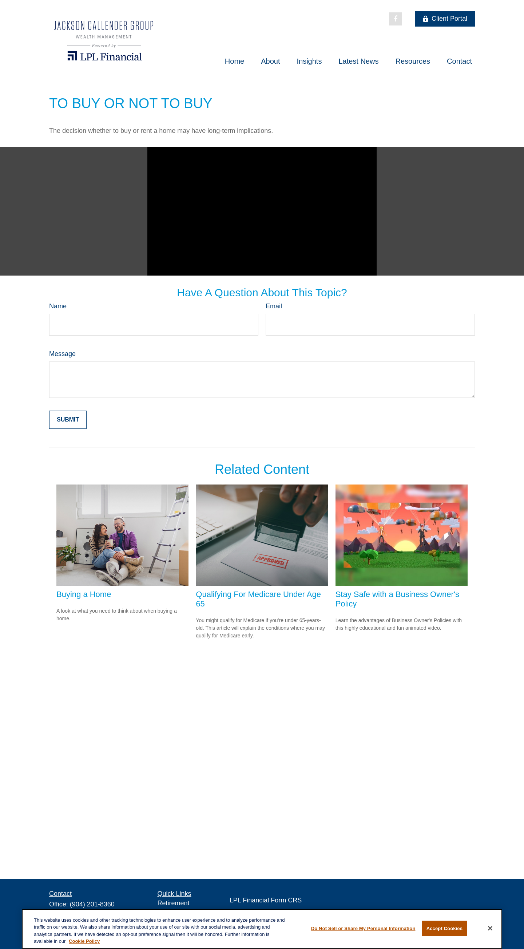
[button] (234, 61)
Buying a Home (83, 594)
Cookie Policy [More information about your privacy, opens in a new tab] (84, 941)
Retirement (174, 903)
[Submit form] (68, 420)
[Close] (490, 928)
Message (62, 353)
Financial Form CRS (272, 900)
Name (58, 306)
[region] (262, 929)
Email (274, 306)
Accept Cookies (444, 928)
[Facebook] (395, 18)
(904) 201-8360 (92, 904)
